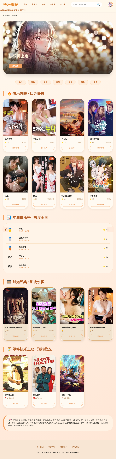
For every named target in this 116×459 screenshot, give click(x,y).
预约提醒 (15, 403)
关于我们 (40, 447)
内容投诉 (76, 447)
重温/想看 (15, 336)
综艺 (43, 4)
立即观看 (15, 66)
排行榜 (62, 4)
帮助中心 (52, 447)
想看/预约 (15, 148)
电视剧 (34, 4)
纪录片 (52, 4)
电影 (25, 4)
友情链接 (64, 447)
